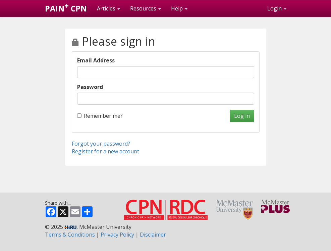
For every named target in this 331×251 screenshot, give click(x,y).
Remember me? (100, 115)
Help (179, 8)
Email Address (96, 60)
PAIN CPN (66, 7)
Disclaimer (153, 234)
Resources (145, 8)
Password (90, 87)
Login (276, 8)
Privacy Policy (117, 234)
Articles (108, 8)
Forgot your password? (101, 143)
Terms (70, 234)
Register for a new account (105, 151)
